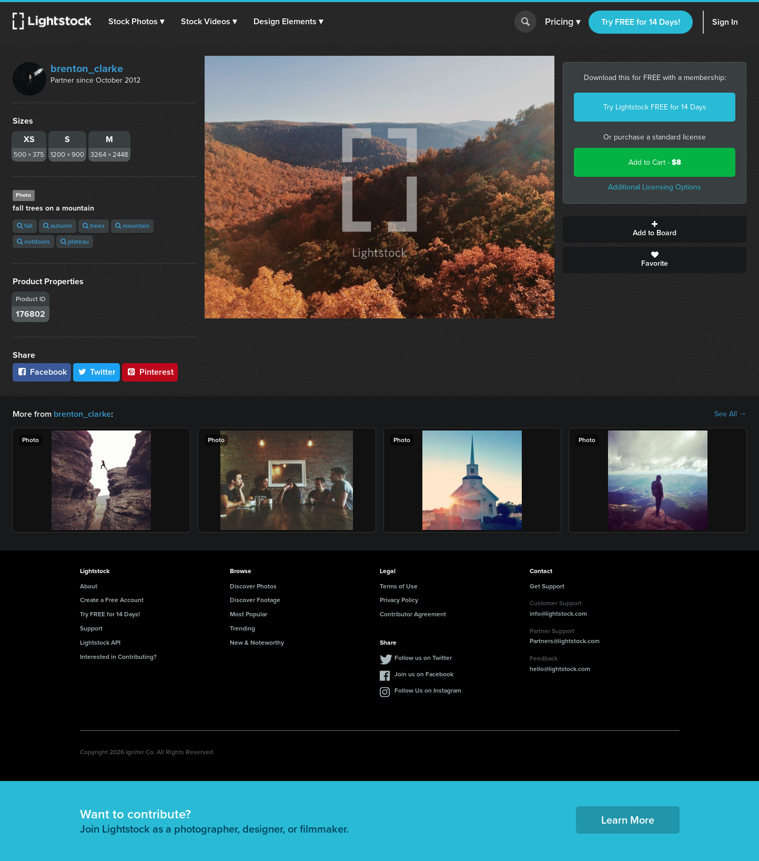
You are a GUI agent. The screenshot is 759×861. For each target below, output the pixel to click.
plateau (74, 241)
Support (91, 628)
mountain (132, 226)
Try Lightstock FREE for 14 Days (654, 107)
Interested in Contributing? (118, 657)
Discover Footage (255, 600)
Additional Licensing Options (654, 187)
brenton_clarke (86, 68)
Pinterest (150, 372)
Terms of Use (399, 586)
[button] (136, 21)
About (88, 586)
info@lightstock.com (558, 613)
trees (94, 226)
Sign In (725, 22)
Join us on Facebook (423, 674)
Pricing (562, 22)
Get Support (547, 586)
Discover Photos (253, 586)
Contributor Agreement (413, 614)
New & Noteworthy (257, 642)
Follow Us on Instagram (427, 690)
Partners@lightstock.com (565, 641)
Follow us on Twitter (423, 658)
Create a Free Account (112, 600)
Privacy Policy (399, 600)
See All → (730, 414)
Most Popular (248, 614)
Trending (242, 628)
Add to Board (654, 229)
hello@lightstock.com (560, 669)
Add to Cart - (655, 162)
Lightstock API (100, 642)
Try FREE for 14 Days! (640, 22)
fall (25, 226)
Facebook (42, 372)
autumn (57, 226)
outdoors (33, 241)
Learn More (627, 820)
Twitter (96, 372)
